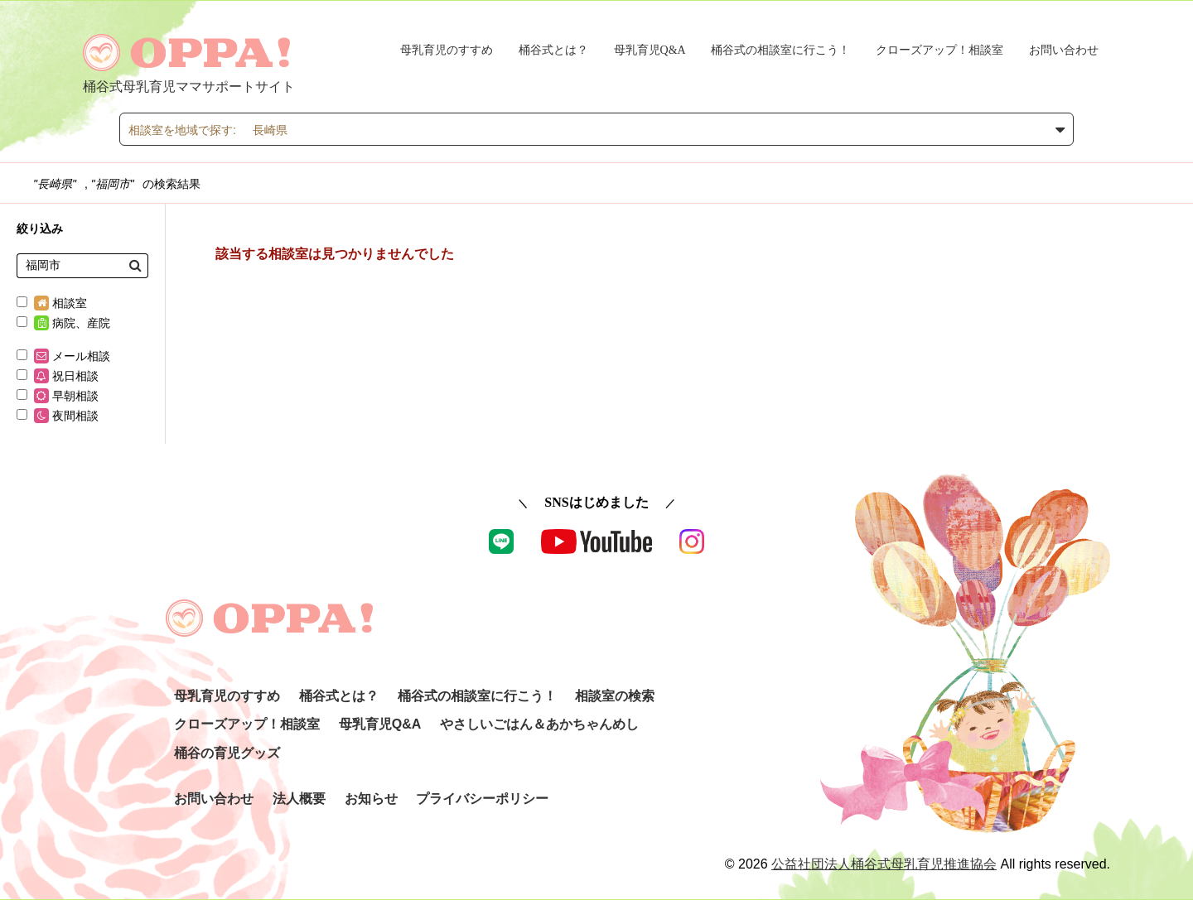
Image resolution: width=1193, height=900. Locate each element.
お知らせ (371, 799)
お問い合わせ (1064, 50)
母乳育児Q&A (650, 50)
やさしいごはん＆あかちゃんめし (539, 724)
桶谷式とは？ (553, 50)
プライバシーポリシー (482, 799)
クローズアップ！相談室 (939, 50)
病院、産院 (63, 323)
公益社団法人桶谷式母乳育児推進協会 (884, 864)
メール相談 (63, 356)
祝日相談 (58, 376)
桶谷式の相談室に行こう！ (780, 50)
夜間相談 (58, 415)
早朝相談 (58, 395)
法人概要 (299, 799)
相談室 (52, 303)
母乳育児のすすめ (446, 50)
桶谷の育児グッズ (227, 753)
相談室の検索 (614, 696)
